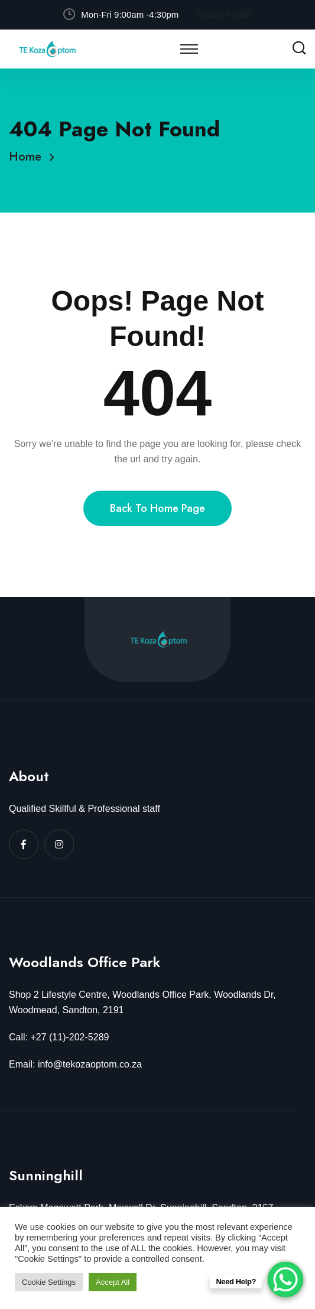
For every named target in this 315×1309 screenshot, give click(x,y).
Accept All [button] (112, 1282)
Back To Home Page (157, 508)
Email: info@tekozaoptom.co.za (75, 1064)
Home (28, 156)
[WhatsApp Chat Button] (285, 1279)
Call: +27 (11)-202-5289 (59, 1037)
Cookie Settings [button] (49, 1282)
